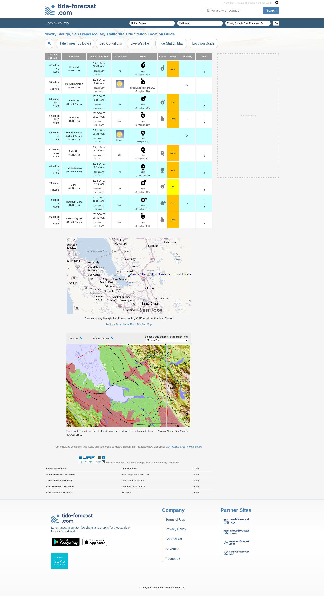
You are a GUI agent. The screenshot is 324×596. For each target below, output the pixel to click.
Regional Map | (114, 324)
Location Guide (203, 43)
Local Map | (129, 324)
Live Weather (140, 43)
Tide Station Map (171, 43)
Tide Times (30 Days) (75, 43)
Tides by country (57, 23)
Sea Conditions (110, 43)
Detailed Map (144, 324)
